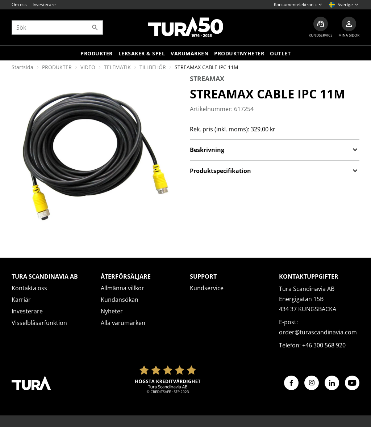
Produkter (96, 53)
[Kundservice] (321, 27)
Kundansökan (119, 300)
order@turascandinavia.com (318, 332)
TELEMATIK (117, 67)
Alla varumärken (123, 323)
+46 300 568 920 (324, 345)
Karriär (21, 300)
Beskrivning (274, 149)
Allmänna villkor (122, 288)
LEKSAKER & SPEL (141, 53)
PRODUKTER (57, 67)
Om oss (19, 4)
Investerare (44, 4)
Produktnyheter (239, 53)
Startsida (22, 67)
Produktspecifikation (274, 170)
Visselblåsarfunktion (39, 323)
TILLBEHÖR (152, 67)
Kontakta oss (29, 288)
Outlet (280, 53)
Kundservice (207, 288)
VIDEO (87, 67)
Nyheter (112, 311)
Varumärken (189, 53)
